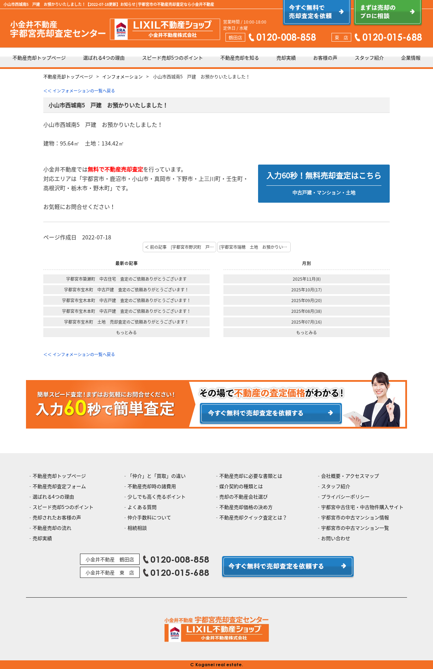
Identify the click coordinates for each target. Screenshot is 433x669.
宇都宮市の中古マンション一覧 (355, 527)
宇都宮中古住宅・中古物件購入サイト (362, 506)
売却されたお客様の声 (57, 517)
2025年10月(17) (306, 290)
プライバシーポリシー (345, 496)
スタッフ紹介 (369, 57)
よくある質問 (142, 506)
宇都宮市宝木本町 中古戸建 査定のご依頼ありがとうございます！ (126, 300)
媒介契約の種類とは (241, 486)
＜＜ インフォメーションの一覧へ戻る (79, 91)
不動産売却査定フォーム (59, 486)
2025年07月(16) (306, 322)
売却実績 (286, 57)
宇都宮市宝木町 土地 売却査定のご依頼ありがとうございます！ (126, 322)
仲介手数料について (149, 517)
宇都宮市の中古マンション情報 (355, 517)
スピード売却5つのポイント (172, 57)
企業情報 (411, 57)
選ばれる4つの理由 (104, 57)
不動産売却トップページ (39, 57)
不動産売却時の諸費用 (151, 486)
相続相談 (137, 527)
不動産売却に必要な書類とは (250, 475)
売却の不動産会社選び (243, 496)
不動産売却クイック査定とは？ (253, 517)
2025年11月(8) (307, 279)
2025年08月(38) (306, 311)
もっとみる (126, 332)
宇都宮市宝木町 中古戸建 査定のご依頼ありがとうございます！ (126, 290)
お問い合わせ (335, 538)
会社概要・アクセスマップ (350, 475)
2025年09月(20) (306, 300)
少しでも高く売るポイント (156, 496)
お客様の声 (325, 57)
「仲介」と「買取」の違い (156, 475)
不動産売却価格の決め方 (246, 506)
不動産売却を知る (239, 57)
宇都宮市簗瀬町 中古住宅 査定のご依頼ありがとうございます (126, 279)
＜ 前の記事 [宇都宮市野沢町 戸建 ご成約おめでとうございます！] (180, 247)
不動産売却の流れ (52, 527)
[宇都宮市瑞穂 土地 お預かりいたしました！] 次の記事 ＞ (255, 247)
